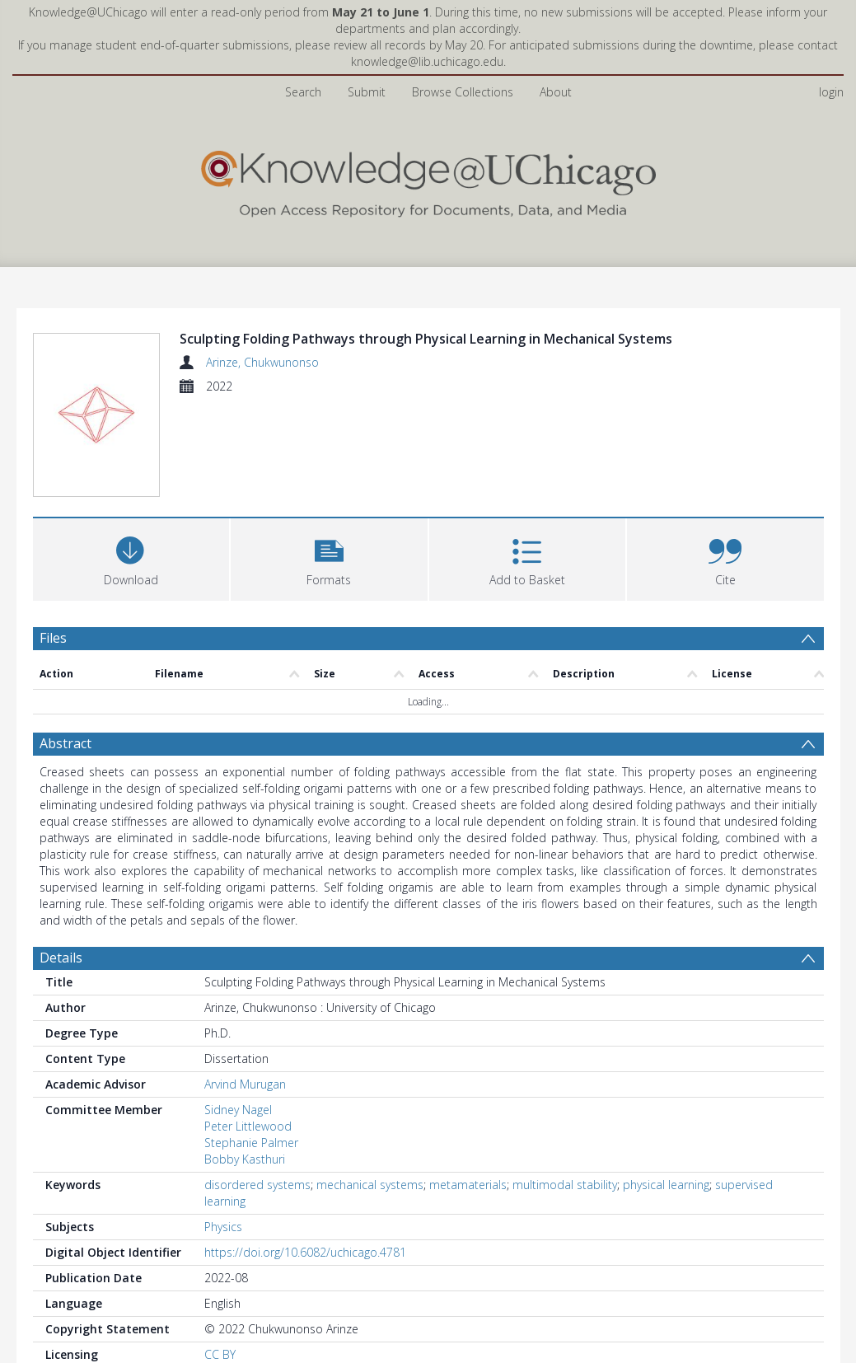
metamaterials (468, 1184)
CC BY (220, 1354)
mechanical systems (369, 1184)
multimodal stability (564, 1184)
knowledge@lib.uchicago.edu (427, 61)
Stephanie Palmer (251, 1142)
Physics (223, 1226)
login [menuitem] (831, 92)
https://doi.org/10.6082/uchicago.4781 (305, 1252)
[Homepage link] (428, 180)
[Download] (131, 557)
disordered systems (257, 1184)
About (556, 92)
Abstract (65, 743)
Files (53, 638)
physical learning (666, 1184)
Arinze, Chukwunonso (262, 362)
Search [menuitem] (303, 92)
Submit (367, 92)
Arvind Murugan (245, 1084)
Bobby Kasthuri (244, 1159)
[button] (329, 557)
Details (61, 957)
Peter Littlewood (248, 1126)
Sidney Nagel (238, 1109)
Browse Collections (462, 92)
